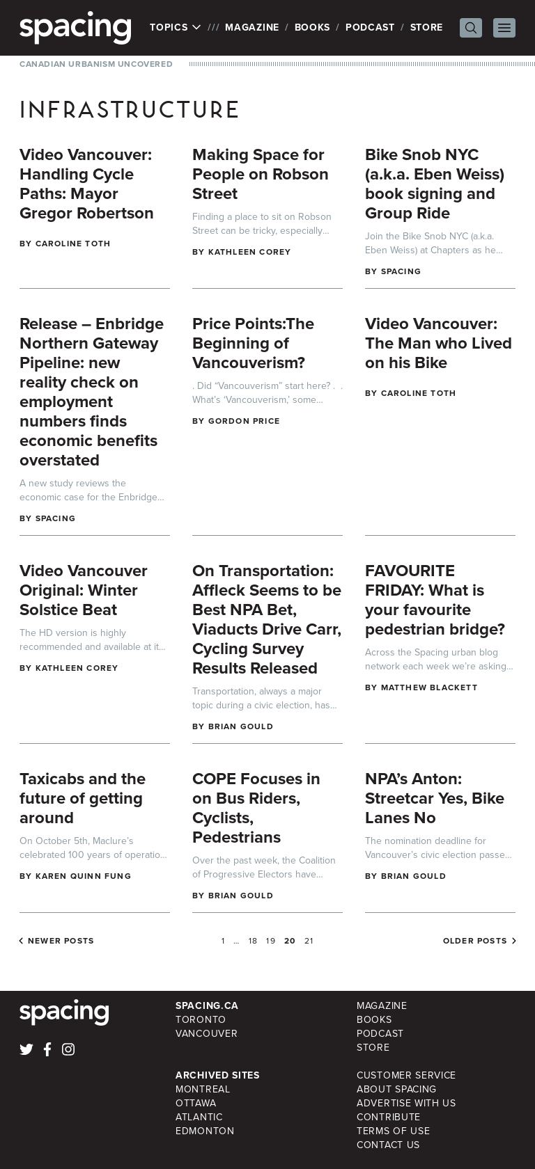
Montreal (203, 1089)
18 (253, 941)
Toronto (201, 1019)
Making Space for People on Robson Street (260, 174)
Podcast (370, 27)
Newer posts (61, 940)
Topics (176, 28)
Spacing (401, 271)
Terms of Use (393, 1131)
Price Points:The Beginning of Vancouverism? (253, 343)
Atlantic (199, 1117)
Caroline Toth (73, 243)
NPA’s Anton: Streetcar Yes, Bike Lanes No (434, 798)
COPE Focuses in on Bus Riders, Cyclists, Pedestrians (256, 808)
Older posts (475, 940)
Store (427, 27)
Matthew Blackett (429, 687)
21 (308, 941)
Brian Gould (241, 726)
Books (313, 27)
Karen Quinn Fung (84, 876)
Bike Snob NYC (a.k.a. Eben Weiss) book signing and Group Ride (434, 183)
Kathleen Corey (250, 252)
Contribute (389, 1117)
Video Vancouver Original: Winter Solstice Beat (84, 590)
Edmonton (205, 1131)
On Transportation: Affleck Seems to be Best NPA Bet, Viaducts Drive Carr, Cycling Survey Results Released (266, 619)
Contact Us (388, 1145)
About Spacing (397, 1089)
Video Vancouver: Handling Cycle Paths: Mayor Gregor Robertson (87, 183)
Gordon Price (244, 421)
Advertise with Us (406, 1103)
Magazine (252, 27)
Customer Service (406, 1075)
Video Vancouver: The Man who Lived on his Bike (438, 343)
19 (270, 941)
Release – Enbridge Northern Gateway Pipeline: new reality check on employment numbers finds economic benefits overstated (92, 391)
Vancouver (207, 1033)
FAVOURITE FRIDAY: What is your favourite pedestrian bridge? (435, 600)
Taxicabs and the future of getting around (83, 798)
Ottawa (196, 1103)
